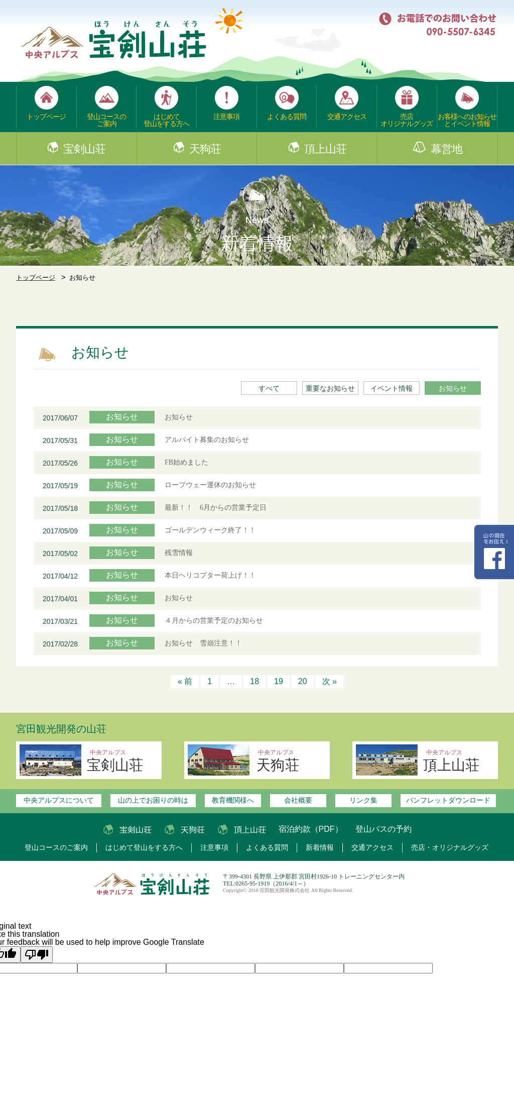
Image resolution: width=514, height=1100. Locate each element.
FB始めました (186, 462)
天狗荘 (205, 149)
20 (302, 681)
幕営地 (446, 149)
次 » (329, 681)
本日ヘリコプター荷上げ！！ (210, 575)
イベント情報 (391, 388)
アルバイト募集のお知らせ (207, 440)
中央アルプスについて (59, 800)
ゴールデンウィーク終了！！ (210, 530)
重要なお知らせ (330, 388)
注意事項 (226, 117)
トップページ (46, 117)
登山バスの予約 (383, 829)
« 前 (185, 681)
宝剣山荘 (84, 149)
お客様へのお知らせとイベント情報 (467, 120)
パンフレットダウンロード (448, 800)
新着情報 (320, 847)
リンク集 (363, 800)
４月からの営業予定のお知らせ (217, 620)
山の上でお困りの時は (153, 800)
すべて (269, 388)
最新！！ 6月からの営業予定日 (216, 507)
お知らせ (453, 388)
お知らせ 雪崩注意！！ (203, 643)
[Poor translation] (37, 954)
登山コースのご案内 (106, 120)
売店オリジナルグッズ (406, 120)
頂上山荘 (325, 149)
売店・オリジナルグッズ (449, 847)
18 (254, 681)
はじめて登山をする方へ (166, 120)
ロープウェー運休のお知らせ (210, 485)
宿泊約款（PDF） (311, 829)
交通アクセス (346, 117)
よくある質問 (286, 117)
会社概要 (298, 800)
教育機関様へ (233, 800)
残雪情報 (179, 553)
